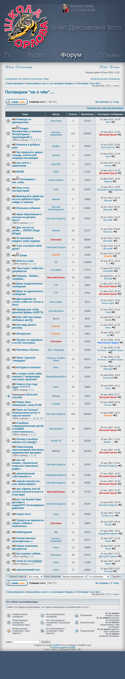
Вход (10, 67)
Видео (36, 55)
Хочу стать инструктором (21, 189)
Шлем (23, 255)
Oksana (56, 155)
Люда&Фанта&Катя (56, 376)
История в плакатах (28, 367)
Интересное (23, 333)
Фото (114, 27)
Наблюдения (24, 532)
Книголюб (108, 378)
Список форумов (15, 83)
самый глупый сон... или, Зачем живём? (26, 483)
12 (41, 418)
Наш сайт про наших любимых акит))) (27, 319)
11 (37, 418)
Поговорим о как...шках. (24, 181)
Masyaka (108, 369)
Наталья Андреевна (56, 133)
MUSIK (20, 171)
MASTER (56, 164)
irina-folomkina (56, 311)
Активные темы (40, 79)
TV (7, 55)
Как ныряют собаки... (29, 553)
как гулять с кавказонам (21, 164)
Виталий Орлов (108, 134)
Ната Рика (55, 121)
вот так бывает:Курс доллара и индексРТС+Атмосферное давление (28, 504)
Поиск (114, 67)
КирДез (56, 146)
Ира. (108, 122)
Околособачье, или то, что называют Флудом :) (50, 83)
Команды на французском (21, 121)
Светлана (56, 239)
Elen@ (108, 524)
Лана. (108, 327)
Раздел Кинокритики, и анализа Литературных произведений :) (26, 133)
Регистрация (24, 67)
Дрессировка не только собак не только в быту (27, 302)
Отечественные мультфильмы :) (24, 540)
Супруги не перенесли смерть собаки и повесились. (28, 523)
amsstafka (56, 270)
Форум (71, 54)
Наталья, (108, 231)
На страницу (101, 102)
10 (34, 418)
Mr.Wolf (108, 278)
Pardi (108, 312)
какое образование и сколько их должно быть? (27, 217)
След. (116, 102)
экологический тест (28, 569)
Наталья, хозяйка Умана (110, 350)
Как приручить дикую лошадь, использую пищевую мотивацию (27, 155)
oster (55, 189)
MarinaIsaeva (56, 428)
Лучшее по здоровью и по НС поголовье (27, 341)
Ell (56, 262)
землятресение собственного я (23, 475)
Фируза (108, 181)
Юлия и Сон (108, 515)
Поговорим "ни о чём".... (89, 83)
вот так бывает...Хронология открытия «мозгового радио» (25, 464)
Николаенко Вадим (108, 342)
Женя (108, 541)
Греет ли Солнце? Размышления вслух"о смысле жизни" (26, 412)
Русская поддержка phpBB (62, 647)
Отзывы (109, 55)
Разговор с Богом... (28, 349)
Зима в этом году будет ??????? (24, 386)
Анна (56, 514)
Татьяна (108, 571)
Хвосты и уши (25, 260)
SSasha (56, 230)
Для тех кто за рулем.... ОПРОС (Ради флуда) (26, 230)
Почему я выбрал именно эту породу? (25, 441)
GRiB (56, 171)
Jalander (56, 199)
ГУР (56, 285)
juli (108, 335)
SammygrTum (108, 147)
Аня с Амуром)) (56, 350)
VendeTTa (56, 440)
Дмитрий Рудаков (108, 556)
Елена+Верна (56, 180)
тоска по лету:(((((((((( (29, 561)
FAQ (103, 67)
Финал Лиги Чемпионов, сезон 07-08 (26, 404)
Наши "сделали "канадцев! (23, 359)
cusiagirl (56, 403)
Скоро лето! (23, 514)
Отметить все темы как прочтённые (105, 108)
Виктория (56, 555)
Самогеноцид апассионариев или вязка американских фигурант (28, 449)
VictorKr (56, 254)
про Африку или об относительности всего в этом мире (27, 491)
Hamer (108, 165)
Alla (56, 532)
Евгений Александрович (110, 189)
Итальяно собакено (28, 208)
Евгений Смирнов (56, 218)
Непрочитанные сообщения (105, 79)
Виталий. (108, 209)
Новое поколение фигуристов (25, 547)
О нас (59, 27)
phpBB (56, 645)
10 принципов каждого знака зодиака (26, 239)
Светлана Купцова (56, 247)
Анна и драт (56, 302)
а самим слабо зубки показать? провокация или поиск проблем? (27, 376)
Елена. (108, 405)
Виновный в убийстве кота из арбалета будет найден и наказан (28, 199)
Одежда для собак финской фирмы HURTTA (27, 311)
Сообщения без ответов (17, 79)
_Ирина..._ (108, 442)
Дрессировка (87, 27)
